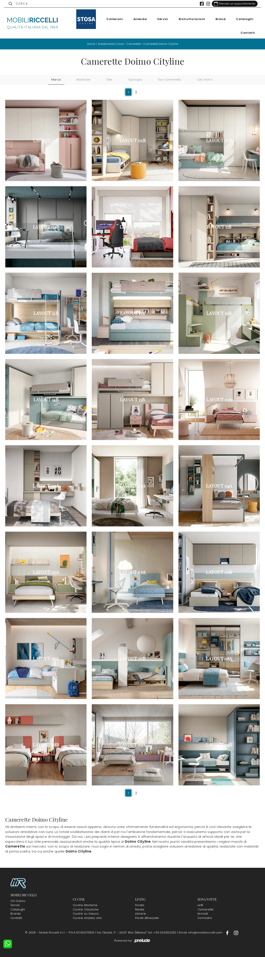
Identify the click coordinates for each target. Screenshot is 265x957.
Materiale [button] (83, 79)
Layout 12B (45, 313)
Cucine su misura (86, 914)
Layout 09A (132, 744)
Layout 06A (132, 572)
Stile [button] (109, 79)
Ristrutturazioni (190, 19)
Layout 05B (132, 226)
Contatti (246, 33)
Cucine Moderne (85, 905)
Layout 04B (46, 226)
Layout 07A (46, 658)
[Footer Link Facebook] (227, 932)
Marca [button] (56, 79)
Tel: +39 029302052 (162, 932)
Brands (15, 914)
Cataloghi (243, 19)
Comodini (204, 918)
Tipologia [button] (135, 79)
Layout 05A (46, 572)
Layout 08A (219, 658)
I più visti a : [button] (205, 79)
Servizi (161, 19)
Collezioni (113, 19)
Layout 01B (46, 140)
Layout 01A (219, 399)
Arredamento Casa (110, 44)
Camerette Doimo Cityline (162, 44)
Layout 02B (132, 140)
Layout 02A (46, 485)
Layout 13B (132, 313)
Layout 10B (219, 313)
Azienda (138, 19)
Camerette (133, 44)
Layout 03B (219, 140)
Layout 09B (219, 744)
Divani (139, 905)
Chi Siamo (17, 901)
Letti (200, 905)
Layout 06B (219, 572)
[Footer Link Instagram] (236, 932)
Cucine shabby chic (87, 918)
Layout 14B (45, 399)
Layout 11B (219, 226)
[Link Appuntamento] (233, 4)
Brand (219, 19)
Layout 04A (219, 485)
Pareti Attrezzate (147, 918)
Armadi (202, 914)
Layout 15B (132, 399)
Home (89, 44)
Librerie (140, 914)
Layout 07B (132, 658)
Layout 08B (46, 744)
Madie (139, 909)
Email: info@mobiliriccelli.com (201, 932)
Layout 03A (132, 485)
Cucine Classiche (86, 909)
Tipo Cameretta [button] (169, 79)
